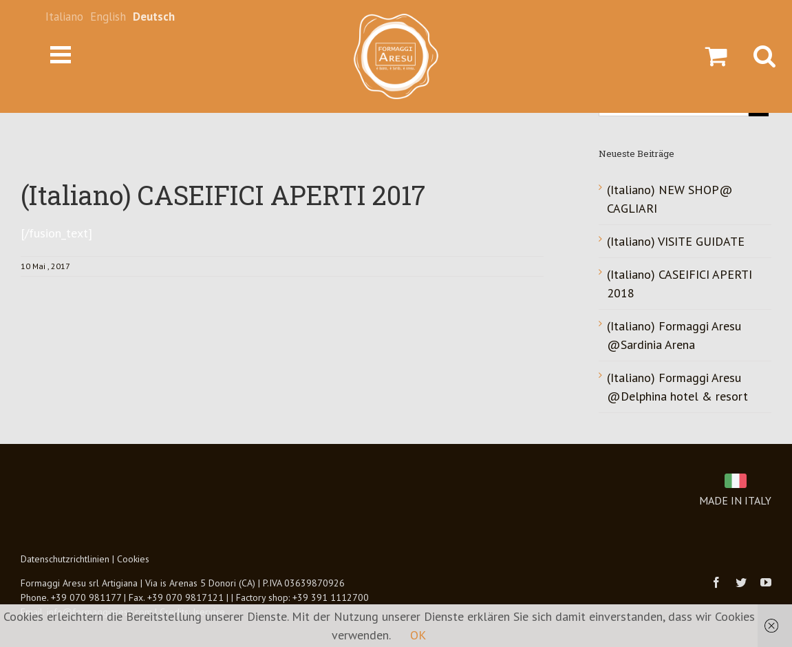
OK (418, 635)
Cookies (133, 559)
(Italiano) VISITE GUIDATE (676, 241)
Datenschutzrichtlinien (65, 559)
